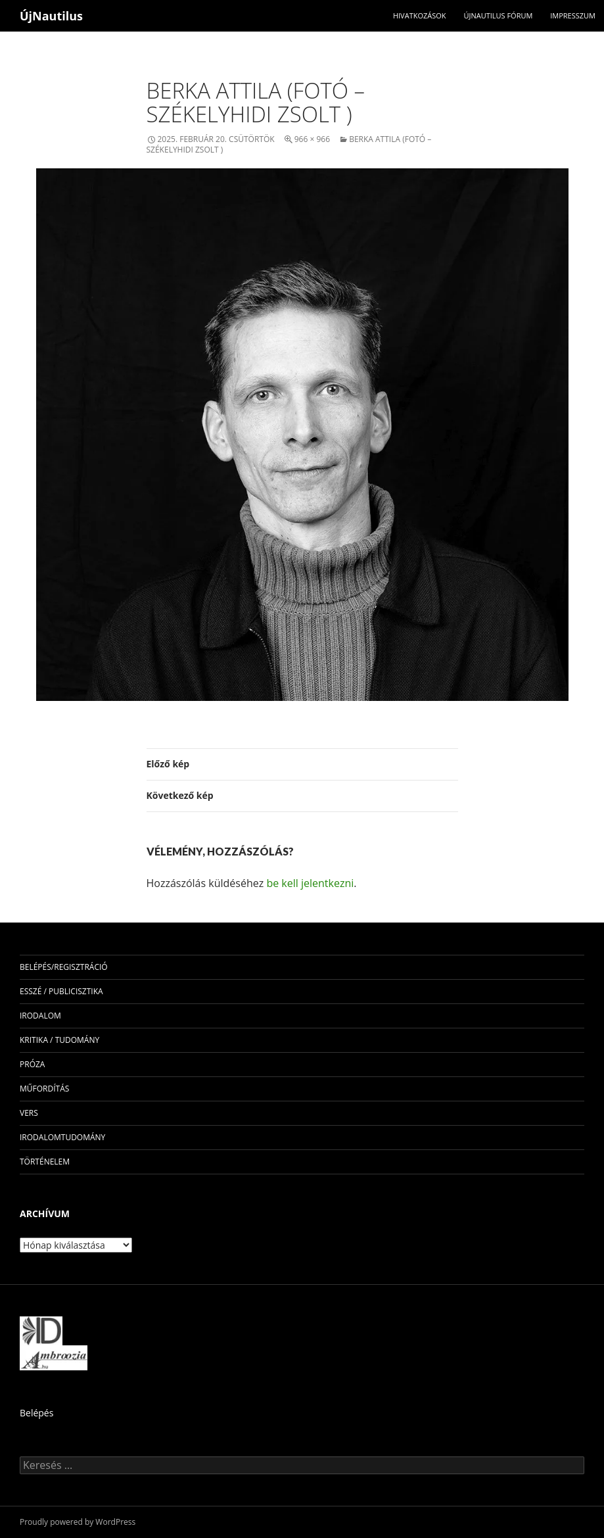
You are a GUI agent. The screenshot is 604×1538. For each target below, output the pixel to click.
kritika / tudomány (59, 1039)
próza (32, 1064)
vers (29, 1112)
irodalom (40, 1015)
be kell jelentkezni (310, 883)
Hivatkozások (419, 15)
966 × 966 (312, 139)
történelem (45, 1161)
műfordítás (44, 1088)
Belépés (36, 1412)
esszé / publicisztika (61, 991)
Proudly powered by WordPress (77, 1521)
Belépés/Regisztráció (64, 967)
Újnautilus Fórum (497, 15)
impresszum (572, 15)
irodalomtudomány (62, 1137)
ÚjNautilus (51, 16)
